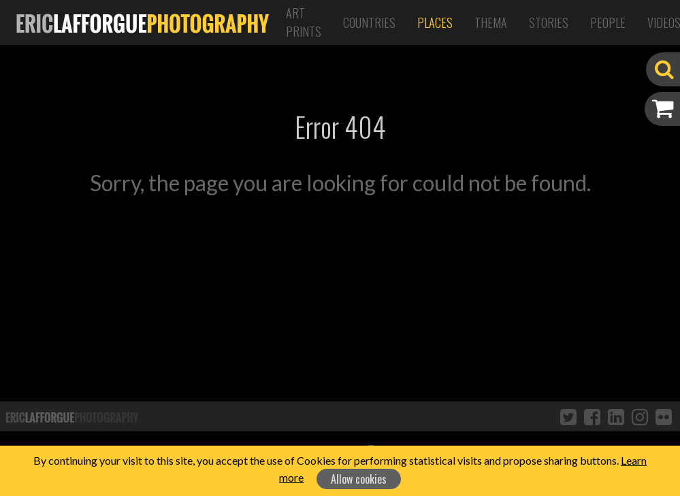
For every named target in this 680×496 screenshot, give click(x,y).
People (608, 22)
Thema (490, 22)
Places (435, 22)
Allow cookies (359, 479)
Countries (369, 22)
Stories (548, 22)
